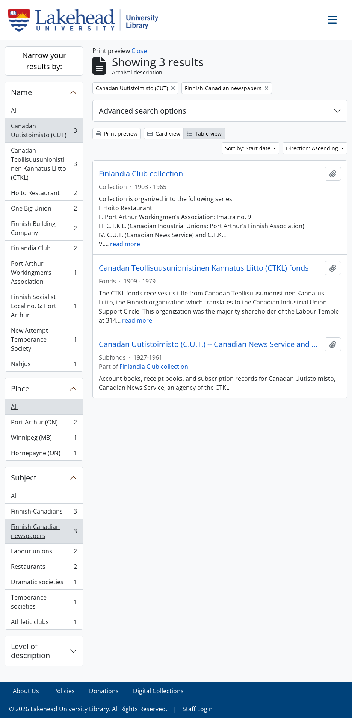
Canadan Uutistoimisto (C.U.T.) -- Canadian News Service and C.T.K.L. (210, 344)
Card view (163, 133)
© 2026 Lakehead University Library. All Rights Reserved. (88, 709)
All (14, 110)
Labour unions (44, 553)
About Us (26, 691)
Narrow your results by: (44, 60)
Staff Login (198, 709)
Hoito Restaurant (44, 194)
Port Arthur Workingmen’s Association (44, 272)
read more (125, 244)
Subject (23, 478)
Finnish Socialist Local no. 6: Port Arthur (44, 306)
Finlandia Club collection (141, 173)
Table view (204, 133)
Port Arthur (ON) (44, 424)
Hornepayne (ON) (44, 454)
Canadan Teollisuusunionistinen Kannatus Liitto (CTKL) (44, 164)
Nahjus (44, 365)
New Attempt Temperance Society (44, 339)
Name (21, 92)
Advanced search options (142, 111)
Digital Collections (158, 691)
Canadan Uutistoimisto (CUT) (44, 130)
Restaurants (44, 568)
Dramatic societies (44, 583)
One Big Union (44, 210)
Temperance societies (44, 601)
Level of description (30, 650)
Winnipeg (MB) (44, 439)
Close (139, 51)
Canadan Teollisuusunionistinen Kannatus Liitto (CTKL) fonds (204, 268)
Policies (64, 691)
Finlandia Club (44, 250)
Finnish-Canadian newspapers (44, 531)
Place (20, 388)
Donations (104, 691)
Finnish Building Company (44, 228)
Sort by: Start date (248, 148)
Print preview (116, 133)
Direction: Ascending (313, 148)
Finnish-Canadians (44, 513)
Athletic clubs (44, 623)
